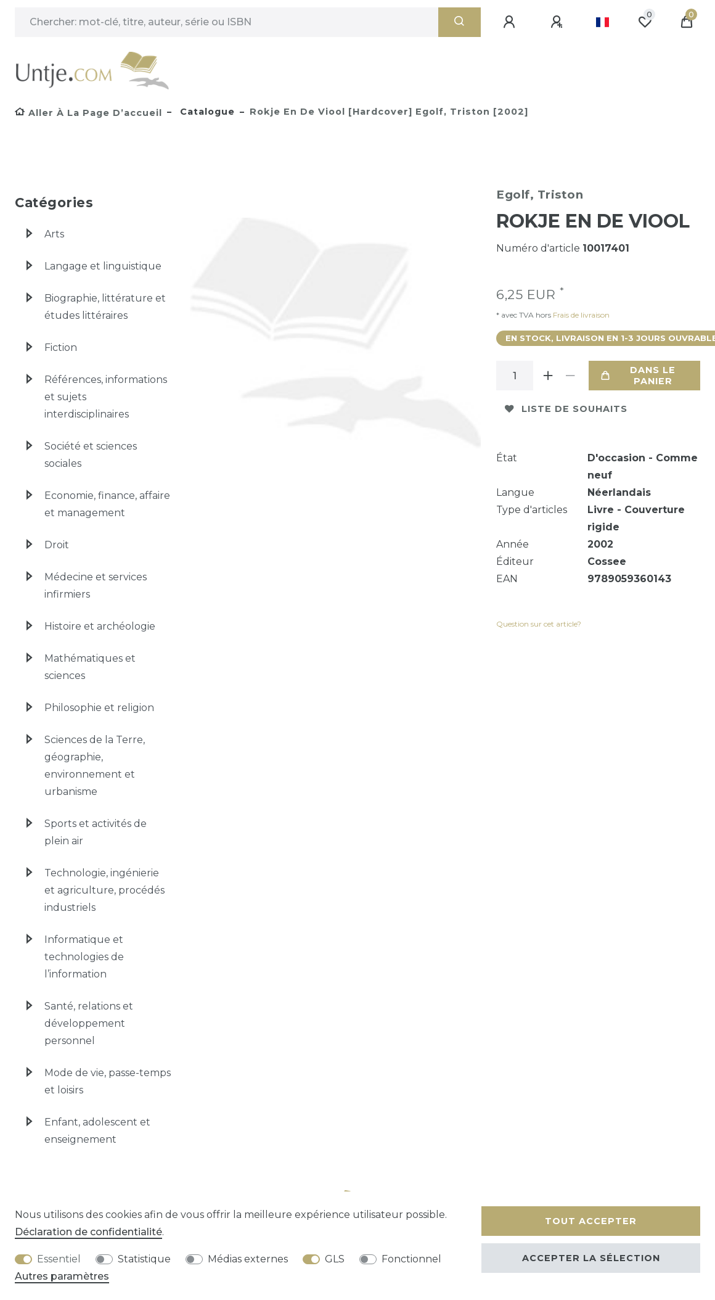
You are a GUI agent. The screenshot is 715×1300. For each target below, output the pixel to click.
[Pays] (602, 22)
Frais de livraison (580, 314)
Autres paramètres (62, 1276)
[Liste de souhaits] (645, 22)
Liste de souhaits (566, 408)
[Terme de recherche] (226, 22)
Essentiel (59, 1259)
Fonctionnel (411, 1259)
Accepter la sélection (591, 1258)
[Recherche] (459, 22)
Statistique (144, 1259)
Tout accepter (591, 1221)
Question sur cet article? (538, 623)
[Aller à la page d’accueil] (88, 112)
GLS (335, 1259)
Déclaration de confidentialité (88, 1232)
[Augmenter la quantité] (548, 375)
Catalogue (206, 111)
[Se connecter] (511, 22)
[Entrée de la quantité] (514, 375)
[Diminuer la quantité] (570, 375)
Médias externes (248, 1259)
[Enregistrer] (558, 22)
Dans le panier (638, 375)
